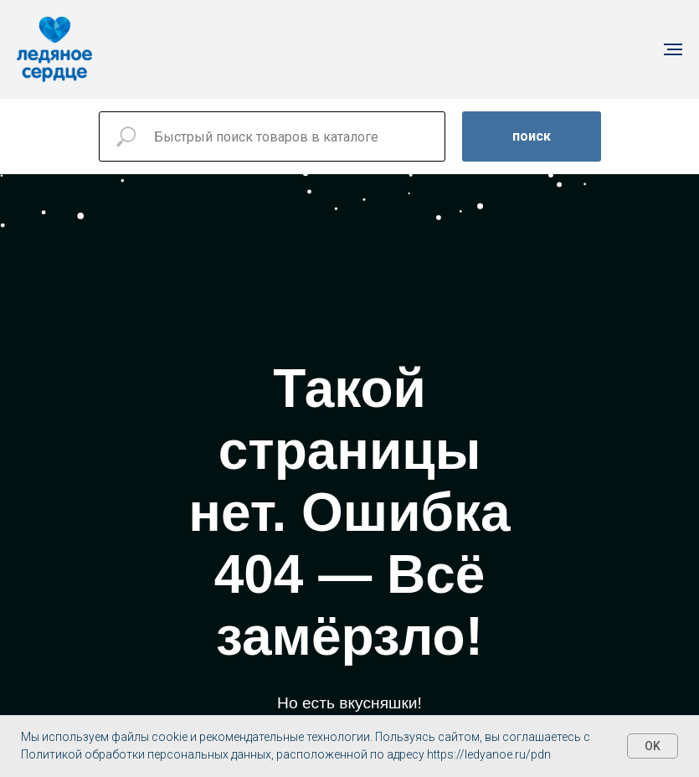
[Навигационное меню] (673, 49)
